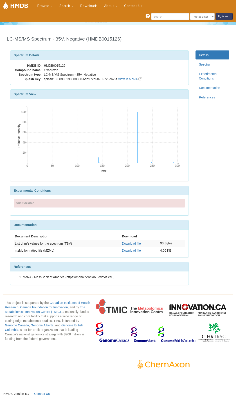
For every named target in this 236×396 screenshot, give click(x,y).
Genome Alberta (42, 325)
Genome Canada (17, 325)
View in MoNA (130, 79)
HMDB (19, 5)
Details (204, 55)
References (207, 97)
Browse (45, 6)
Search (66, 6)
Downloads (88, 6)
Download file (131, 243)
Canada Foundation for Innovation (44, 307)
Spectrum (205, 64)
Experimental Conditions (208, 76)
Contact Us (133, 6)
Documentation (209, 88)
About (110, 6)
